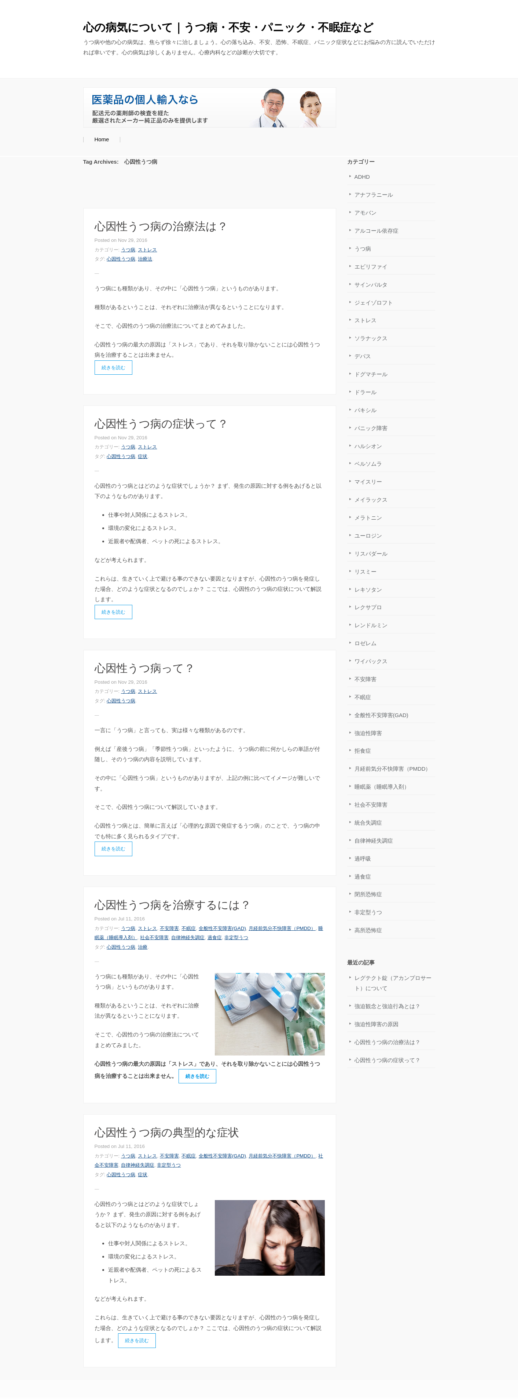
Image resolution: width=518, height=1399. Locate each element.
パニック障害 (370, 428)
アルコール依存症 (376, 231)
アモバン (365, 213)
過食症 (214, 937)
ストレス (147, 249)
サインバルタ (370, 284)
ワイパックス (370, 661)
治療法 (145, 259)
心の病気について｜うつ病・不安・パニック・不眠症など (228, 27)
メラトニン (368, 518)
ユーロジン (368, 536)
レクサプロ (368, 607)
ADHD (362, 177)
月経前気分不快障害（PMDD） (282, 928)
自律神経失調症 (188, 937)
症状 (142, 456)
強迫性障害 (368, 733)
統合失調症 (368, 823)
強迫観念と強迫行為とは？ (387, 1006)
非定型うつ (236, 937)
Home (101, 139)
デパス (362, 356)
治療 (142, 947)
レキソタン (368, 589)
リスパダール (370, 553)
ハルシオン (368, 446)
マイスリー (368, 482)
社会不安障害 (154, 937)
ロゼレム (365, 643)
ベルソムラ (368, 464)
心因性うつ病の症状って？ (161, 424)
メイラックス (370, 500)
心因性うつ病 (121, 259)
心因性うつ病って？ (145, 668)
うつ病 (128, 249)
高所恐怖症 (368, 930)
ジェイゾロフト (373, 302)
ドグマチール (370, 374)
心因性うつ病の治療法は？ (161, 226)
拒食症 (362, 751)
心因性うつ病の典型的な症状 (167, 1132)
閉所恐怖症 (368, 894)
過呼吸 (362, 858)
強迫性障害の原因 (376, 1024)
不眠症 (188, 928)
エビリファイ (370, 267)
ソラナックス (370, 338)
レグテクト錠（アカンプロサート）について (392, 983)
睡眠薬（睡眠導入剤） (381, 787)
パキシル (365, 410)
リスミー (365, 571)
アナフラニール (373, 195)
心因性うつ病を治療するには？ (173, 905)
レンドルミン (370, 625)
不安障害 (169, 928)
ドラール (365, 392)
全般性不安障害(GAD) (222, 928)
